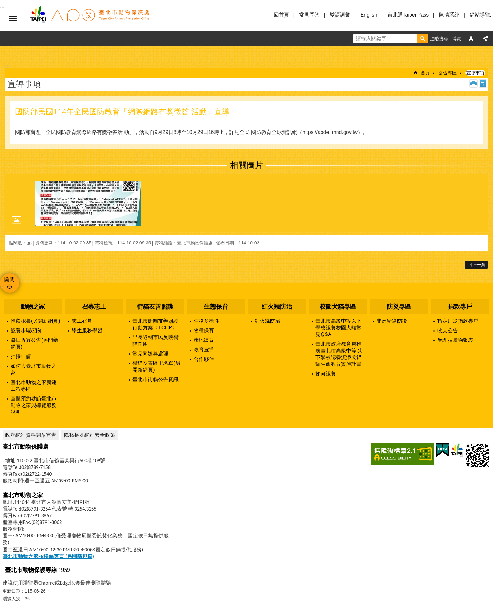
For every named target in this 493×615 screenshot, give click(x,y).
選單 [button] (13, 18)
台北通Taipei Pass (408, 15)
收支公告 (447, 330)
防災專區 (399, 306)
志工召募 (82, 321)
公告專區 (448, 72)
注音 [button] (483, 83)
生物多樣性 (206, 321)
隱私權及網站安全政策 (89, 435)
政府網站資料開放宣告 (30, 435)
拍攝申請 (21, 356)
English (368, 15)
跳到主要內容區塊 (3, 3)
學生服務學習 (87, 330)
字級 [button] (471, 38)
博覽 (456, 38)
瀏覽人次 (11, 598)
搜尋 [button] (422, 38)
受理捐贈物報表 (455, 340)
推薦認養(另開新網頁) (35, 321)
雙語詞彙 (340, 15)
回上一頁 (476, 264)
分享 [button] (485, 38)
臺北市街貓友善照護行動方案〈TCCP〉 (155, 324)
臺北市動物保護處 (90, 18)
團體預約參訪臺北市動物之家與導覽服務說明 (34, 405)
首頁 (425, 72)
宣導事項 (475, 72)
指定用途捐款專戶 (457, 321)
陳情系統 (449, 15)
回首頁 (281, 15)
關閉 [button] (9, 279)
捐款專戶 (460, 306)
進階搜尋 (439, 38)
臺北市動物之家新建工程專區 (34, 386)
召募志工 (94, 306)
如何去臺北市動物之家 (34, 369)
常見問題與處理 (150, 353)
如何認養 (325, 373)
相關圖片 (246, 165)
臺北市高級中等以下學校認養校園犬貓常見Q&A (338, 327)
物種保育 (204, 330)
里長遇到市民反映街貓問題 (155, 340)
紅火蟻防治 (277, 306)
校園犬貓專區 (338, 306)
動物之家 (33, 306)
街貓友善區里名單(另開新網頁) (156, 366)
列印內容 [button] (473, 83)
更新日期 (11, 591)
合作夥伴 (204, 359)
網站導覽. (480, 15)
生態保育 (216, 306)
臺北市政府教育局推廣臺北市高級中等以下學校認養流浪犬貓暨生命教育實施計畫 (338, 354)
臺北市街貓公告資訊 (155, 379)
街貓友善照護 (155, 306)
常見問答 (309, 15)
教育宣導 (204, 349)
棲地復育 (204, 340)
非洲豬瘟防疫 (392, 321)
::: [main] (7, 66)
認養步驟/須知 (27, 330)
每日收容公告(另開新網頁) (34, 343)
